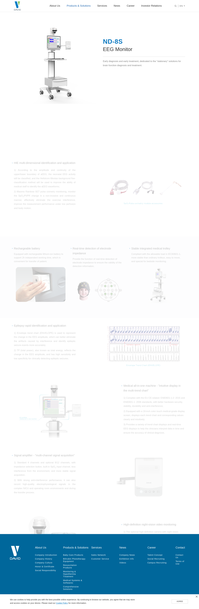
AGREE (180, 602)
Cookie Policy (62, 603)
